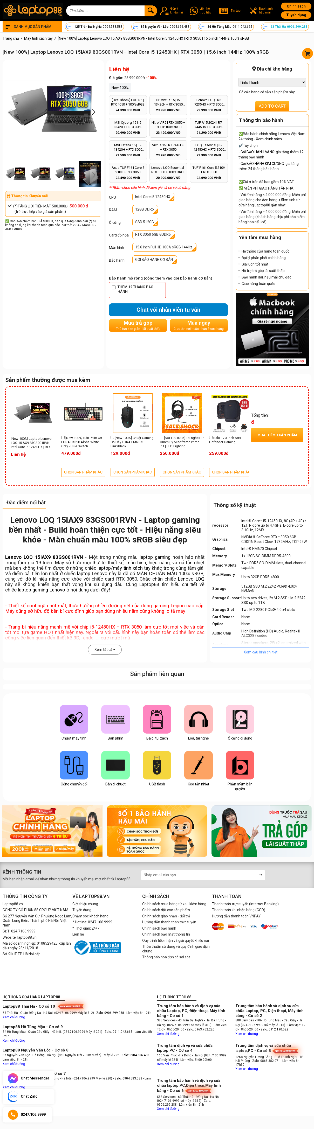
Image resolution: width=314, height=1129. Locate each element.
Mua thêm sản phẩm (277, 435)
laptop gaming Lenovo (41, 590)
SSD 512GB (144, 222)
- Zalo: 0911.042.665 (118, 1032)
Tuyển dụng (296, 15)
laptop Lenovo (92, 573)
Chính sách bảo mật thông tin (166, 934)
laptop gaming (155, 557)
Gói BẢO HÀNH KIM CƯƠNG (262, 164)
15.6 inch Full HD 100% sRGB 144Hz (163, 247)
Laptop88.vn (13, 904)
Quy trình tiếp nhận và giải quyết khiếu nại (175, 940)
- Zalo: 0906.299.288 (110, 1013)
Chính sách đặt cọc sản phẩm (166, 910)
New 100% (120, 88)
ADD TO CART (272, 106)
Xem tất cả (104, 649)
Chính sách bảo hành (159, 928)
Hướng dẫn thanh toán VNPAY (236, 916)
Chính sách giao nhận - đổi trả (166, 916)
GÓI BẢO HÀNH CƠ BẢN (154, 259)
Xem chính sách (269, 139)
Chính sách (296, 6)
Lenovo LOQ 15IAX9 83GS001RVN (44, 557)
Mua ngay (199, 325)
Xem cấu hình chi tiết (260, 652)
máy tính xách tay (132, 568)
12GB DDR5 (144, 209)
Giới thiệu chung (85, 904)
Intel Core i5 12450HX (152, 197)
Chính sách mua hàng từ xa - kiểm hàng (174, 904)
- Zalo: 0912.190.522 (273, 1029)
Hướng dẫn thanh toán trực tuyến (169, 922)
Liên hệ (78, 934)
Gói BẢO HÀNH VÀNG (257, 152)
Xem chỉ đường (14, 1017)
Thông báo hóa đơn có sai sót (166, 957)
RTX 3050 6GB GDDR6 (153, 234)
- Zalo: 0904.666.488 (134, 1055)
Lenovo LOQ (191, 579)
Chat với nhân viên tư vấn (168, 309)
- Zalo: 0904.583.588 (127, 1078)
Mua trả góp (138, 325)
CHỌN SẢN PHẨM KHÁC (83, 472)
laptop (104, 568)
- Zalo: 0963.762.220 (199, 1029)
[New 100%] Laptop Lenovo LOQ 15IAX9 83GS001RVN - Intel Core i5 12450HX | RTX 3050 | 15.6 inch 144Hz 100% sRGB (32, 443)
